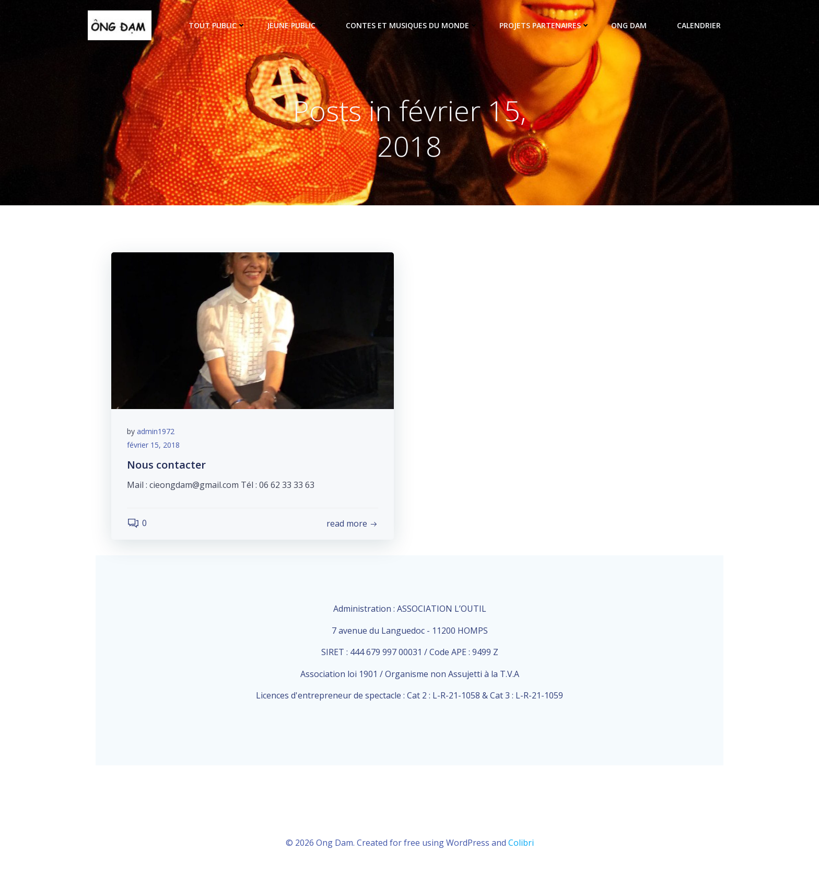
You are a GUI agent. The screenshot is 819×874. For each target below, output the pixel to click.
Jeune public (296, 25)
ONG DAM (633, 25)
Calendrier (699, 25)
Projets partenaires (544, 25)
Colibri (521, 842)
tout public (217, 25)
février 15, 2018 (153, 445)
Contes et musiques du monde (412, 25)
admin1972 (155, 431)
